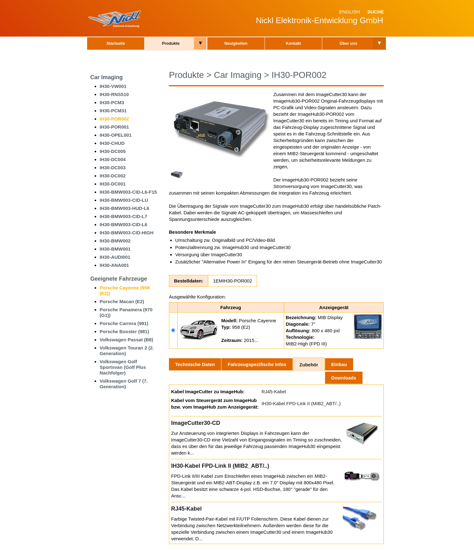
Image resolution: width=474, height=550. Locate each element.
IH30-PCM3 (112, 102)
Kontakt (293, 43)
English (349, 11)
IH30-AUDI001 (115, 257)
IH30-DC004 (113, 159)
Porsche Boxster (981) (124, 331)
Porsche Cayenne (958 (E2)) (125, 290)
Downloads (343, 377)
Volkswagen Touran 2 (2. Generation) (127, 350)
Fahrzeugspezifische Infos (257, 364)
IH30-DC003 (113, 167)
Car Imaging (106, 77)
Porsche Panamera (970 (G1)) (126, 312)
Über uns (348, 43)
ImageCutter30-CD (195, 423)
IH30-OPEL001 (116, 135)
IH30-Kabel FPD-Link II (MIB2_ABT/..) (301, 403)
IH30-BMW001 (115, 249)
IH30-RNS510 (114, 94)
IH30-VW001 (113, 86)
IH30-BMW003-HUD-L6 (124, 208)
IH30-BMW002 (115, 240)
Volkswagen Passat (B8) (126, 339)
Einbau (339, 364)
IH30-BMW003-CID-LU (124, 200)
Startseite (115, 43)
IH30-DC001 (113, 183)
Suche (375, 11)
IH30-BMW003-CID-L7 (123, 216)
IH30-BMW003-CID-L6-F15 (128, 192)
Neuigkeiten (236, 43)
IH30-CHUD (112, 143)
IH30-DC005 (113, 151)
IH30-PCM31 (113, 110)
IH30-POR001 (114, 127)
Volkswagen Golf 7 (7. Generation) (124, 383)
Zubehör (308, 364)
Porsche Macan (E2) (122, 301)
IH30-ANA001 (114, 265)
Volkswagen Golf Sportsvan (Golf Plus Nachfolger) (123, 367)
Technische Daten (195, 364)
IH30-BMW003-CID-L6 (123, 224)
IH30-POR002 (114, 118)
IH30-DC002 (113, 175)
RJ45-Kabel (274, 391)
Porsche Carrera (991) (124, 323)
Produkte (171, 43)
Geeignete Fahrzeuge (118, 279)
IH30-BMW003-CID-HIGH (127, 232)
